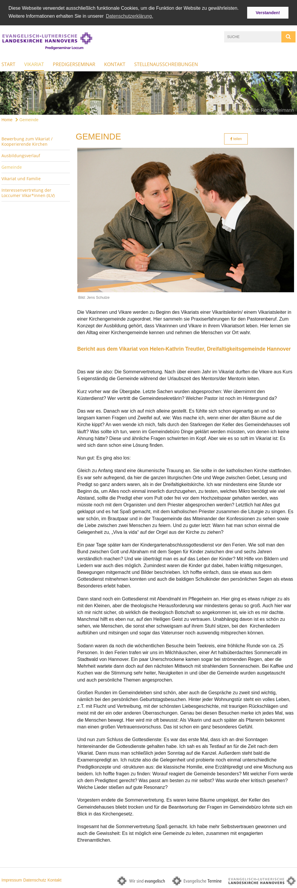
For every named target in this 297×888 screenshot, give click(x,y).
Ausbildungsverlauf (20, 155)
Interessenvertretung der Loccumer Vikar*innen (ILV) (28, 192)
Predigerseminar (74, 63)
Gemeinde (26, 119)
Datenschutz (34, 879)
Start (8, 63)
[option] (148, 92)
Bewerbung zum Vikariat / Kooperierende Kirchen (26, 140)
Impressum (11, 879)
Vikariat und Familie (21, 178)
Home (6, 119)
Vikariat (34, 63)
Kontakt (114, 63)
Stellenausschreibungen (166, 63)
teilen (236, 138)
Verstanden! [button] (268, 12)
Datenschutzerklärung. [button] (129, 16)
